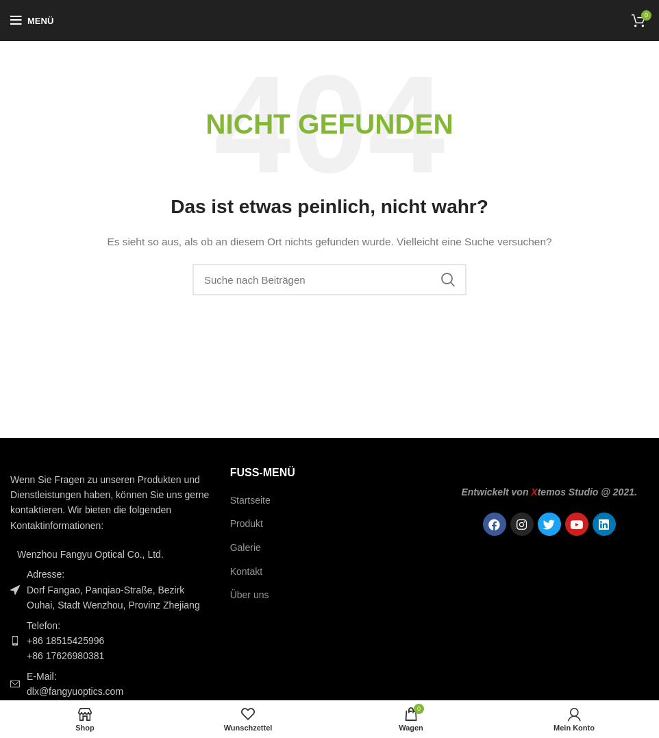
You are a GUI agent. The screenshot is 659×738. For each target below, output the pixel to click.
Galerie (245, 547)
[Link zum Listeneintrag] (110, 641)
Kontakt (246, 571)
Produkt (246, 523)
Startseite (250, 500)
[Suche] (329, 279)
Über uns (249, 594)
